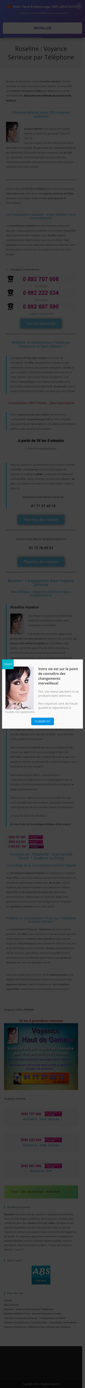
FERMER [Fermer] (8, 664)
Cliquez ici (42, 721)
